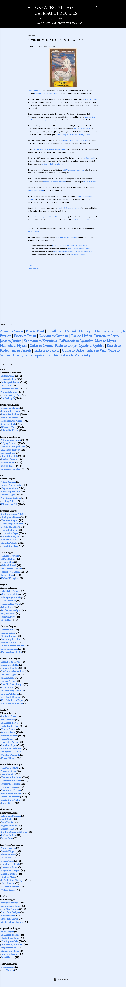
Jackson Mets (7, 562)
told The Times (91, 99)
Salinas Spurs (7, 607)
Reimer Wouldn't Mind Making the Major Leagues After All (69, 245)
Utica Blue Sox (8, 883)
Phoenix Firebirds (9, 456)
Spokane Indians (9, 835)
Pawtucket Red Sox (10, 414)
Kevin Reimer (33, 90)
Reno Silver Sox (8, 600)
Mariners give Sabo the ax (79, 254)
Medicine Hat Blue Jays (12, 921)
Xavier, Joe (20, 355)
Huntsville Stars (8, 539)
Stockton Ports (8, 616)
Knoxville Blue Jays (10, 536)
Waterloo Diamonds (10, 754)
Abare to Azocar (11, 331)
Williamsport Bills (8, 504)
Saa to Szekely (21, 350)
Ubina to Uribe (73, 350)
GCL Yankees (7, 970)
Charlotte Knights (9, 520)
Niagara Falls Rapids (10, 870)
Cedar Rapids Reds (10, 726)
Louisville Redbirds (10, 388)
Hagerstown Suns (9, 488)
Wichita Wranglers (9, 578)
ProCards (36, 268)
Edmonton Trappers (10, 449)
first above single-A (82, 129)
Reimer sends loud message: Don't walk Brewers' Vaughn (70, 251)
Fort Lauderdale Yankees (12, 671)
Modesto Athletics (10, 594)
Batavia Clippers (8, 851)
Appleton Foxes (8, 716)
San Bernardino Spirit (11, 610)
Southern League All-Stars (13, 513)
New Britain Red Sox (11, 497)
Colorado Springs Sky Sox (13, 446)
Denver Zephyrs (8, 379)
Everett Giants (7, 828)
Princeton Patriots (9, 954)
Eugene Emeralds (9, 825)
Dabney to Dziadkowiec (96, 331)
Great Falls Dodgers (10, 912)
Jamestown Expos (9, 867)
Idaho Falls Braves (9, 918)
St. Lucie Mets (7, 687)
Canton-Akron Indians (12, 485)
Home (38, 23)
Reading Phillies (8, 501)
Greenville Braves (9, 530)
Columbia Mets (8, 774)
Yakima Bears (6, 838)
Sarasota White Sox (10, 693)
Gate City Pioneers (10, 909)
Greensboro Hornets (11, 790)
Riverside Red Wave (10, 603)
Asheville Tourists (9, 767)
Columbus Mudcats (10, 526)
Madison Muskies (9, 735)
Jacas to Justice (10, 340)
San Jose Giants (8, 613)
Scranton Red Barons (11, 411)
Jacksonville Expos (9, 533)
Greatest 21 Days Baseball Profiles (56, 10)
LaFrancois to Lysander (76, 340)
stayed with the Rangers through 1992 (50, 149)
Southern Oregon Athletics (14, 832)
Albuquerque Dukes (11, 440)
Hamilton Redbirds (10, 864)
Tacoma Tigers (7, 462)
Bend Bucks (6, 819)
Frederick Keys (8, 632)
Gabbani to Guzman (53, 335)
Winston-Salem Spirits (11, 652)
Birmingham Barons (10, 517)
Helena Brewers (8, 915)
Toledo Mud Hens (9, 430)
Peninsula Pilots (8, 642)
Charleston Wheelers (11, 780)
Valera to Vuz (95, 350)
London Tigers (8, 494)
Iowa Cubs (6, 385)
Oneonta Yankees (9, 873)
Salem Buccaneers (9, 648)
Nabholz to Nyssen (13, 345)
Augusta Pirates (8, 770)
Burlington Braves (9, 722)
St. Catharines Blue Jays (12, 880)
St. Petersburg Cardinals (12, 690)
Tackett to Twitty (46, 350)
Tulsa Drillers (7, 575)
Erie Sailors (6, 857)
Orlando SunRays (9, 546)
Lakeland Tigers (8, 674)
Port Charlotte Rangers (12, 684)
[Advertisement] (63, 293)
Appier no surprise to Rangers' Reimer (79, 248)
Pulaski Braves (7, 957)
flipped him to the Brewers (54, 182)
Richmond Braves (9, 417)
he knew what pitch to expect (53, 164)
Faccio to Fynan (25, 335)
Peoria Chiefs (7, 738)
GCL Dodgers (8, 966)
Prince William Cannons (12, 645)
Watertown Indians (9, 886)
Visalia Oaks (6, 620)
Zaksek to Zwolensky (75, 355)
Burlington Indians (10, 934)
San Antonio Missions (11, 568)
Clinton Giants (8, 729)
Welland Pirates (7, 889)
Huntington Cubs (9, 941)
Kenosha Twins (8, 732)
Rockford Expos (9, 745)
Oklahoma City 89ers (11, 395)
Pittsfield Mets (8, 877)
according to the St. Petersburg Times (74, 134)
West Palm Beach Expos (11, 700)
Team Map (76, 23)
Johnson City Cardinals (12, 944)
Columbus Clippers (10, 407)
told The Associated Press (73, 170)
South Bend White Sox (11, 748)
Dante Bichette (89, 182)
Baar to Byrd (35, 331)
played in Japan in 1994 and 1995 (47, 217)
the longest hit (89, 158)
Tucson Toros (7, 465)
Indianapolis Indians (10, 382)
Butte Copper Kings (10, 905)
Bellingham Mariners (11, 815)
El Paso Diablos (8, 558)
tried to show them (36, 190)
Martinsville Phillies (10, 950)
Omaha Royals (8, 398)
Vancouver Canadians (10, 469)
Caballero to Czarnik (62, 331)
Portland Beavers (9, 459)
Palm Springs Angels (11, 597)
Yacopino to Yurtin (44, 355)
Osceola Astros (8, 681)
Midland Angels (8, 565)
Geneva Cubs (7, 860)
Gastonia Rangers (9, 787)
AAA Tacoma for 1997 (81, 220)
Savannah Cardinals (10, 796)
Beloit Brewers (8, 719)
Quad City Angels (9, 742)
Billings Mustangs (9, 902)
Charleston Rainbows (11, 777)
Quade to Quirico (91, 345)
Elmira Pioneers (8, 854)
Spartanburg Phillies (10, 799)
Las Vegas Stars (8, 452)
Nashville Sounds (9, 391)
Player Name (49, 23)
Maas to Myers (105, 340)
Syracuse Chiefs (8, 424)
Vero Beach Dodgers (10, 697)
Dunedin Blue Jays (10, 668)
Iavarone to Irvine (107, 335)
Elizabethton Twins (10, 938)
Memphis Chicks (9, 542)
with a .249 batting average (69, 208)
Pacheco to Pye (65, 345)
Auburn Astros (8, 848)
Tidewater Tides (8, 427)
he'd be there (33, 231)
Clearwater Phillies (10, 664)
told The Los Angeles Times (45, 93)
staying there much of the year (75, 140)
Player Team (63, 23)
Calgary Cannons (9, 443)
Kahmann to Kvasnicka (40, 340)
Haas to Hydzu (81, 335)
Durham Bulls (7, 629)
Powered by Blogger (63, 979)
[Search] (96, 6)
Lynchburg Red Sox (10, 639)
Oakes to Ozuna (41, 345)
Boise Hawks (7, 822)
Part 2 (90, 251)
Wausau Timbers (8, 758)
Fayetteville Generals (10, 783)
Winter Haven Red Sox (11, 703)
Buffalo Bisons (8, 375)
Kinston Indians (8, 636)
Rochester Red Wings (11, 420)
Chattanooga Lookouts (12, 523)
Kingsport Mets (8, 947)
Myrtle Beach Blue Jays (12, 793)
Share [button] (30, 265)
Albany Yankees (8, 481)
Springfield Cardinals (11, 751)
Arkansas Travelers (10, 555)
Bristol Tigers (7, 931)
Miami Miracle (7, 677)
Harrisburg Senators (10, 491)
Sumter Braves (7, 803)
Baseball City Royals (10, 661)
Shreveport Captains (10, 571)
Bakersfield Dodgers (10, 591)
